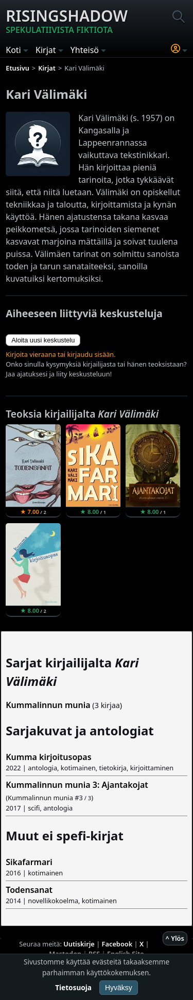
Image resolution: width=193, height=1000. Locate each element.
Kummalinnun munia (48, 705)
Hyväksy (118, 988)
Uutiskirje (79, 944)
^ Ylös (175, 938)
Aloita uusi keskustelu (43, 340)
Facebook (117, 944)
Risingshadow (67, 20)
